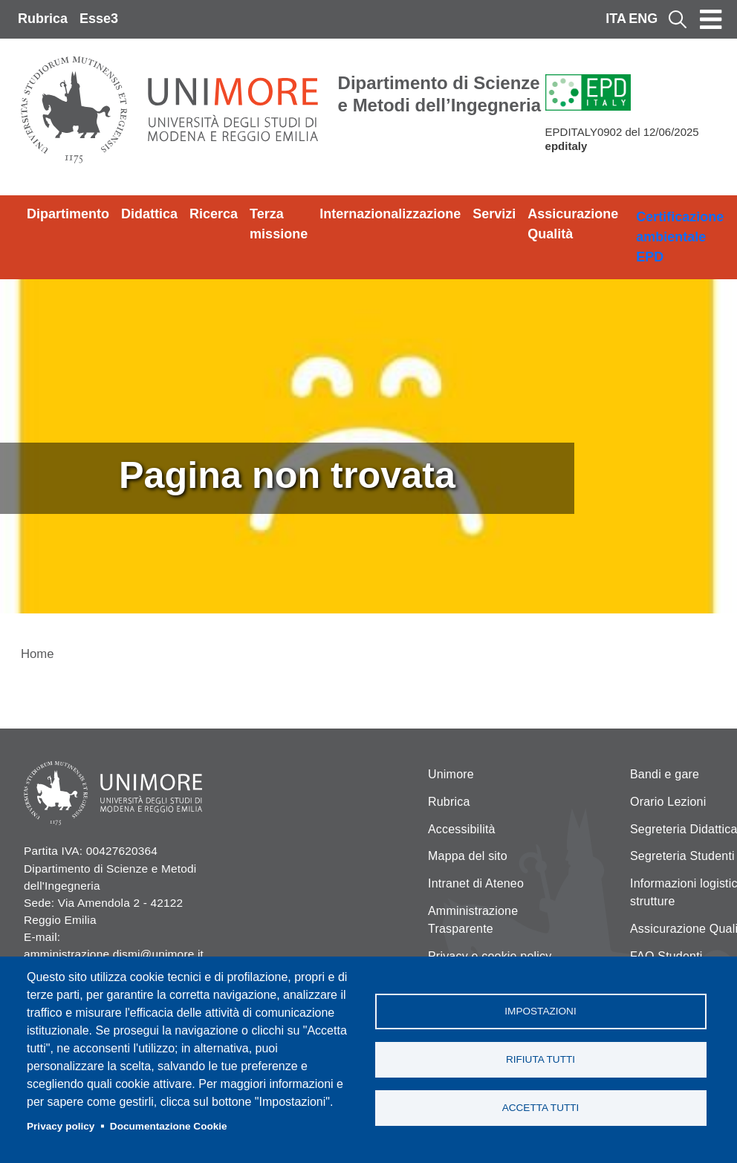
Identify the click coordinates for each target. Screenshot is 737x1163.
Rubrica (43, 18)
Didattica (149, 213)
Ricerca (213, 213)
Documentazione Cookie (168, 1126)
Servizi (494, 213)
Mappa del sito (467, 856)
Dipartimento (68, 213)
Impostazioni (540, 1011)
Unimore (451, 774)
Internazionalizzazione (390, 213)
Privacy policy (60, 1126)
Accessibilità (462, 829)
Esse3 (98, 18)
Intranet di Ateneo (476, 883)
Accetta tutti (540, 1107)
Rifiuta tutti (540, 1059)
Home (37, 654)
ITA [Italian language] (615, 18)
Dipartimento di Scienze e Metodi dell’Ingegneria (439, 94)
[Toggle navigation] (711, 19)
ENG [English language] (643, 18)
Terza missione (279, 223)
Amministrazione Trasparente (473, 920)
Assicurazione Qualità (572, 223)
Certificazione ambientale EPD (680, 236)
